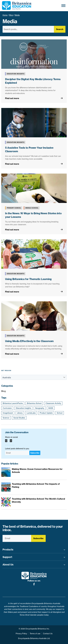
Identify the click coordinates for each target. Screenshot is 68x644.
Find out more (12, 98)
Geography (39, 408)
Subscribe (34, 453)
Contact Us (47, 633)
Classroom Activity (53, 403)
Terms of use (35, 633)
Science (6, 418)
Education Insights (23, 408)
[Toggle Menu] (63, 5)
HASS (50, 408)
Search (59, 29)
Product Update (46, 413)
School (59, 413)
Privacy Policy (21, 633)
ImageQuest (8, 413)
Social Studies (19, 418)
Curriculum (7, 408)
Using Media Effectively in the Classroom (29, 341)
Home (5, 15)
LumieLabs (31, 413)
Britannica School (34, 403)
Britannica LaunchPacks (13, 403)
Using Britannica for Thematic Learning (28, 279)
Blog (11, 15)
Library (20, 413)
